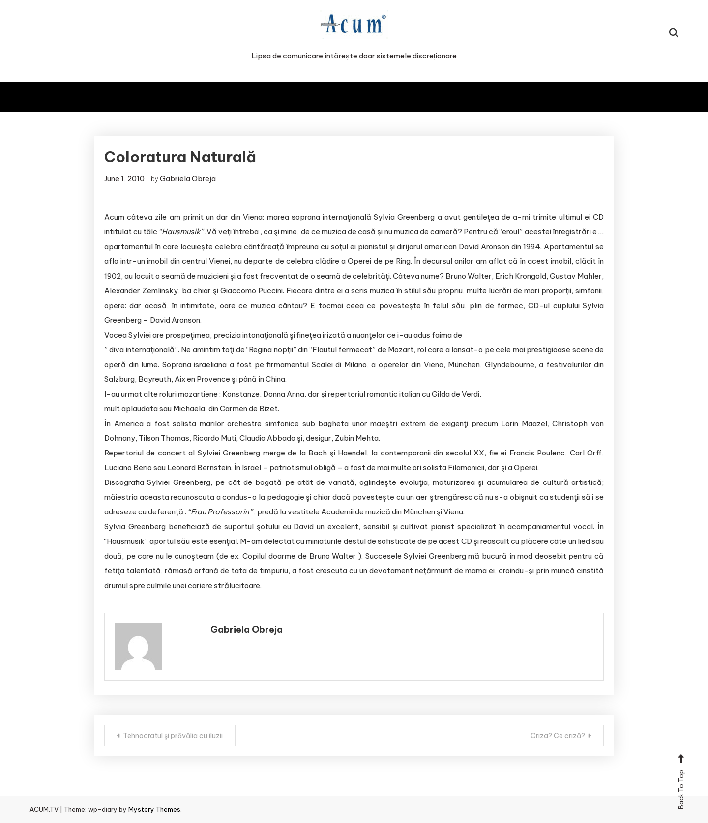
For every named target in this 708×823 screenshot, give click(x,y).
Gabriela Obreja (188, 178)
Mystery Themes (154, 809)
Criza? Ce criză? (558, 735)
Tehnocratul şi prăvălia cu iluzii (173, 735)
